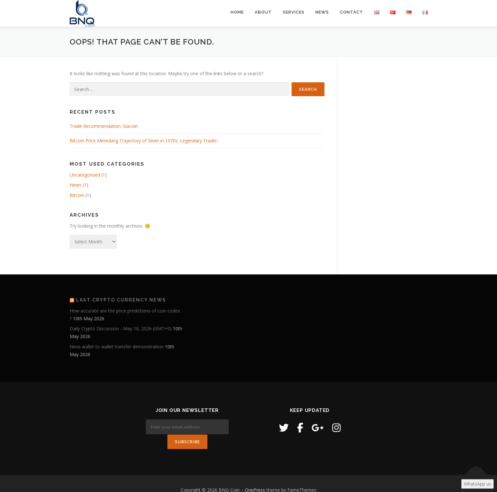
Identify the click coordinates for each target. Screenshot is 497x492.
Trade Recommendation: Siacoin (104, 126)
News (322, 12)
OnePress (255, 477)
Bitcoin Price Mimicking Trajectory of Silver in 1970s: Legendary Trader (143, 141)
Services (293, 12)
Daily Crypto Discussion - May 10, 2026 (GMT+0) (121, 328)
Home (237, 12)
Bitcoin (77, 195)
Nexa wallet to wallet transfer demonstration (117, 346)
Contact (351, 12)
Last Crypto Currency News (121, 299)
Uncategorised (85, 175)
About (263, 12)
